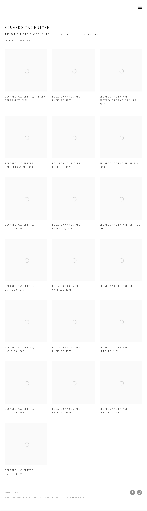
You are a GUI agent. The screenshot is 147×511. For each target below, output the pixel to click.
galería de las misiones (21, 8)
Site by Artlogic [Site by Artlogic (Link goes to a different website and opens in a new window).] (76, 497)
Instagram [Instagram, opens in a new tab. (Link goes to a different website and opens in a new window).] (139, 492)
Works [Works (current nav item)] (9, 40)
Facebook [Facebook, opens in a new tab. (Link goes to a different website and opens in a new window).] (132, 492)
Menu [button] (139, 7)
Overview (24, 40)
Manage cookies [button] (11, 492)
